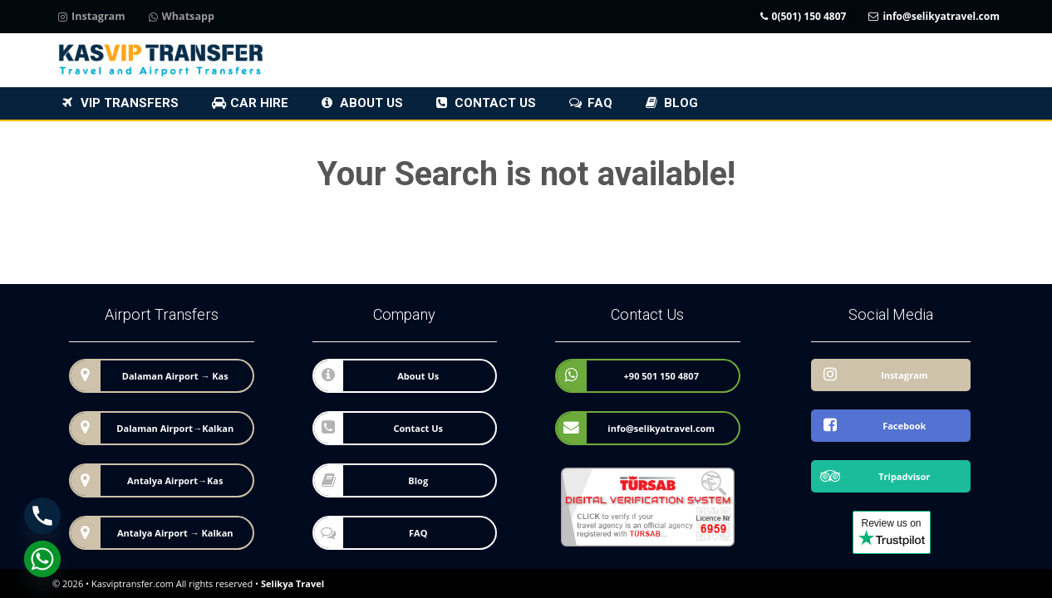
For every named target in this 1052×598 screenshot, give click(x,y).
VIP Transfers (130, 103)
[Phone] (42, 516)
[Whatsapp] (42, 559)
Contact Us (495, 103)
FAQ (599, 103)
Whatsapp (181, 17)
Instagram (91, 17)
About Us (371, 103)
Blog (681, 103)
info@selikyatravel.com (934, 17)
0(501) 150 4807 (803, 17)
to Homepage (372, 246)
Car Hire (259, 103)
